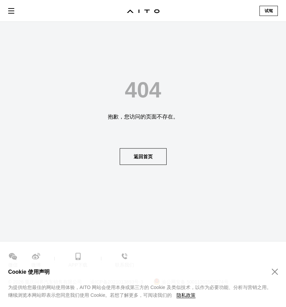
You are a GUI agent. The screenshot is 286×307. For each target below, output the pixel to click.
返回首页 (143, 156)
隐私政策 (186, 295)
